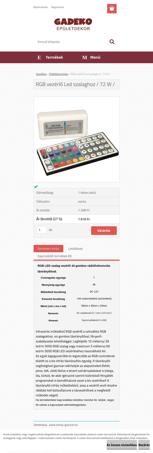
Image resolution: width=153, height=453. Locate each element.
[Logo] (74, 23)
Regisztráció (57, 7)
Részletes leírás (48, 248)
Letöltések (75, 248)
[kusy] (41, 229)
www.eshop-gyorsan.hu (63, 425)
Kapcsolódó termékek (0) (55, 255)
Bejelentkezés (41, 7)
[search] (112, 41)
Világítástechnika (58, 74)
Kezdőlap (41, 74)
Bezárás (144, 444)
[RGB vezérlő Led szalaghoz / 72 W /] (76, 98)
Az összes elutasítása (122, 444)
